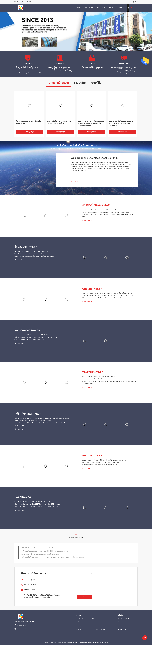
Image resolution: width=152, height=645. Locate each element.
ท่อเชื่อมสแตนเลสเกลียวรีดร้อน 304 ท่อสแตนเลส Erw (98, 379)
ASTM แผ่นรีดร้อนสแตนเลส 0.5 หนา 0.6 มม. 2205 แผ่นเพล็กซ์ (59, 122)
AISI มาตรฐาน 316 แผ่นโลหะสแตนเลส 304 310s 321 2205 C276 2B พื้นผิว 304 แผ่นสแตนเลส (91, 123)
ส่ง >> (84, 597)
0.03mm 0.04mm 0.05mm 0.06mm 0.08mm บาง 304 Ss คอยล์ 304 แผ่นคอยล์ (105, 298)
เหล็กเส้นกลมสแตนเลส (27, 413)
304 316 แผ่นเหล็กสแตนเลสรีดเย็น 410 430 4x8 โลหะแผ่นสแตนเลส (34, 256)
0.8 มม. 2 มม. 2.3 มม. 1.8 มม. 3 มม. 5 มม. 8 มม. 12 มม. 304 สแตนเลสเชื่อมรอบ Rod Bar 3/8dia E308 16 (40, 424)
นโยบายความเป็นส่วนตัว (98, 629)
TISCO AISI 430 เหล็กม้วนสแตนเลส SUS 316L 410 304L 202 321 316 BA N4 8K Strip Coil (108, 295)
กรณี (93, 622)
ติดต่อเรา (78, 629)
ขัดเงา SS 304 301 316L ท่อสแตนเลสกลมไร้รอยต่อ (29, 339)
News (93, 618)
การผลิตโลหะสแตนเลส (95, 205)
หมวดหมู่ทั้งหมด (122, 629)
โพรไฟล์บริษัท (79, 618)
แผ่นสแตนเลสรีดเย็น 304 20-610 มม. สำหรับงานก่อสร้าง (31, 251)
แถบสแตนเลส (22, 497)
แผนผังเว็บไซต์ (96, 625)
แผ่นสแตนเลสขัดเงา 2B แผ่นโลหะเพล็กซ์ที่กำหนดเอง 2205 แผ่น (101, 210)
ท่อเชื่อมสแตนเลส (92, 372)
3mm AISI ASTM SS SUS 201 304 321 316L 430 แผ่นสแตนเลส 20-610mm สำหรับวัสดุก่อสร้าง (108, 216)
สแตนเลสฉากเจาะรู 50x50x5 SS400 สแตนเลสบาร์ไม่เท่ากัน (100, 464)
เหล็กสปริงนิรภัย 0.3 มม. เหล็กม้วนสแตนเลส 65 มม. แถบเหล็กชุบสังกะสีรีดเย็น (37, 506)
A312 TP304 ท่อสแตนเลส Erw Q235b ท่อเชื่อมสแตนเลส (98, 376)
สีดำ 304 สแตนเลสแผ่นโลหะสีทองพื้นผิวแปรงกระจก (28, 122)
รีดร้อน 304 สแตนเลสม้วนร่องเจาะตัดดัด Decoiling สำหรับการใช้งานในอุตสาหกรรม (107, 293)
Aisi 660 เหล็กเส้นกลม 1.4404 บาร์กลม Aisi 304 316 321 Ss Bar (33, 420)
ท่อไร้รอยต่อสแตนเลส (27, 330)
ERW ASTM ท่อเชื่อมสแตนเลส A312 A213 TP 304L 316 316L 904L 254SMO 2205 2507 (121, 123)
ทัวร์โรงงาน (79, 622)
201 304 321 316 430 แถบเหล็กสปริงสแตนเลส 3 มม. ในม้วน (32, 502)
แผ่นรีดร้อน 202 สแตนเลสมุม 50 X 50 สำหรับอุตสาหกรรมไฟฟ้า (101, 462)
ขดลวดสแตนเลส (92, 288)
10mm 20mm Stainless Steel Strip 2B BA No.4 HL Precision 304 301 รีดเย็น (37, 504)
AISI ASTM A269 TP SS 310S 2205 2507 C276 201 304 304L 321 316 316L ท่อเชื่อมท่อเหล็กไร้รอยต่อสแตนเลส (109, 382)
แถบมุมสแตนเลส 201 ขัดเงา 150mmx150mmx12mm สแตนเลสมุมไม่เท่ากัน (104, 460)
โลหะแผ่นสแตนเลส (25, 246)
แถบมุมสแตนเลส (92, 455)
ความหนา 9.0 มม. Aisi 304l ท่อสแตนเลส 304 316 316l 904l (32, 335)
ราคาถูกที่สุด (29, 132)
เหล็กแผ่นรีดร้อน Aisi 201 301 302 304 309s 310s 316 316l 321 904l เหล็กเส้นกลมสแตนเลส (41, 418)
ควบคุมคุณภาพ (80, 625)
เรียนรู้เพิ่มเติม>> (75, 182)
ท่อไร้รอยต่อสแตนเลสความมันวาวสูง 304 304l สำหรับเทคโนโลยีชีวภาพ (35, 337)
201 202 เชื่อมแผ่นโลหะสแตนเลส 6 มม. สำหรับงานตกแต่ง (31, 254)
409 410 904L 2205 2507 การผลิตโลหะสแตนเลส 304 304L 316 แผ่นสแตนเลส (105, 212)
